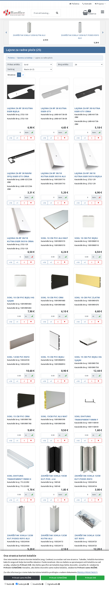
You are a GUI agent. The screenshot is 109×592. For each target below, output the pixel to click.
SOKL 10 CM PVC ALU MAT (54, 238)
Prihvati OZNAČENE (58, 577)
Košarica (90, 12)
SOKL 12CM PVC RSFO (18, 356)
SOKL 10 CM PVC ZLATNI (87, 297)
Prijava (99, 3)
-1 (24, 138)
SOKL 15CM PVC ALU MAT (54, 416)
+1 (17, 138)
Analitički (37, 584)
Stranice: (12, 74)
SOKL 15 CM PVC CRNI (18, 416)
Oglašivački (52, 584)
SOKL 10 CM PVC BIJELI (86, 238)
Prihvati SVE (90, 577)
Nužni (9, 584)
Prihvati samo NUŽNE (21, 577)
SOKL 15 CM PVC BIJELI (52, 356)
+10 (10, 138)
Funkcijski (22, 584)
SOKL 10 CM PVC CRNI (52, 297)
